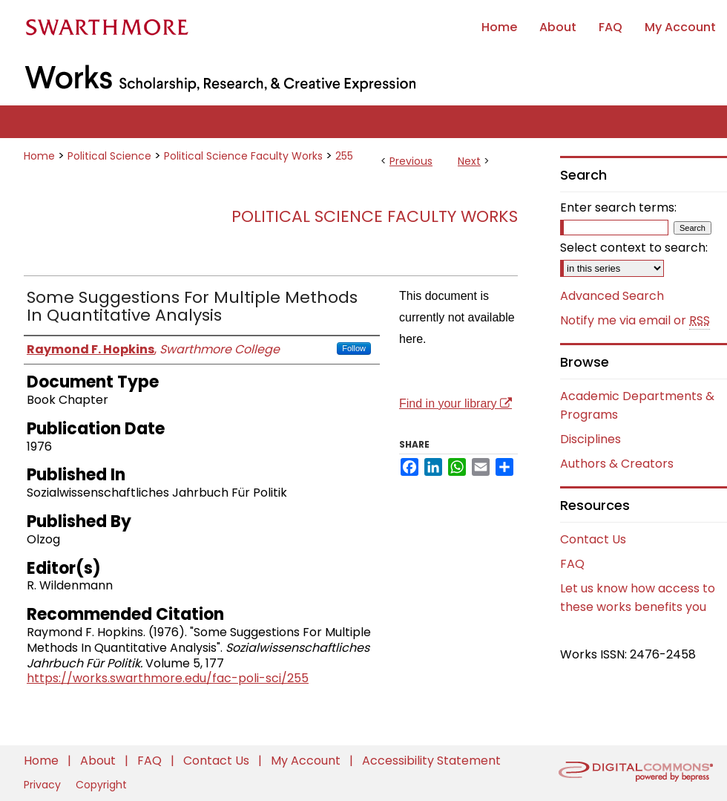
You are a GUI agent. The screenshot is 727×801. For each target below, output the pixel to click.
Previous (410, 161)
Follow (354, 348)
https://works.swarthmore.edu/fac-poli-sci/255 (168, 678)
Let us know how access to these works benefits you (637, 597)
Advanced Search (612, 295)
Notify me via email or (635, 321)
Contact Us (593, 539)
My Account (307, 760)
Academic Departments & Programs (637, 405)
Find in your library (455, 403)
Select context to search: (634, 247)
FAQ (572, 563)
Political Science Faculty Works (243, 155)
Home (39, 155)
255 (344, 155)
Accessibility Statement (431, 760)
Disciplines (590, 439)
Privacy (44, 784)
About (99, 760)
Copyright (101, 784)
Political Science (109, 155)
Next (469, 161)
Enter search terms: (618, 207)
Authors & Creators (617, 463)
